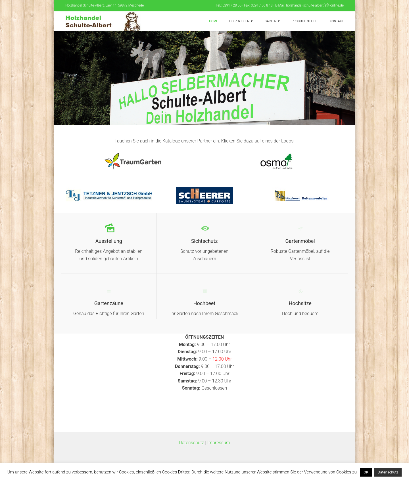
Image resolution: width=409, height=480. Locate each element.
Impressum (218, 442)
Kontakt (337, 21)
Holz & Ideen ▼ (241, 21)
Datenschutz (191, 442)
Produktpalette (305, 21)
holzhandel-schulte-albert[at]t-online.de (315, 5)
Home (213, 21)
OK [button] (366, 472)
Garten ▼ (272, 21)
